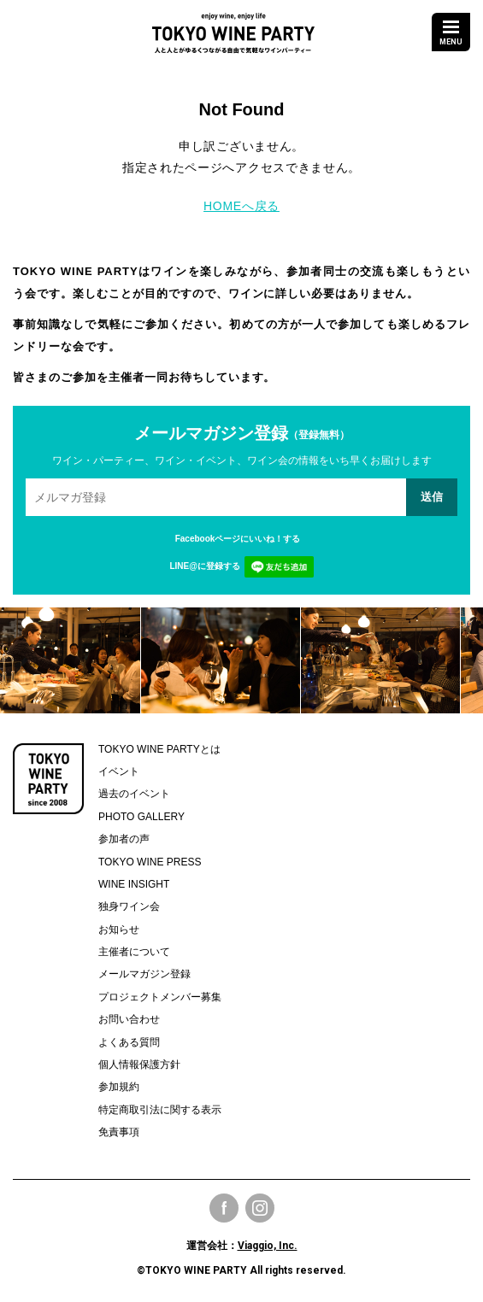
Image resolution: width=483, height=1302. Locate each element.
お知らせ (118, 929)
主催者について (134, 952)
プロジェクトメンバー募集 (159, 997)
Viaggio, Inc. (267, 1246)
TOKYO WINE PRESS (149, 862)
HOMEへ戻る (241, 206)
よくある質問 (129, 1042)
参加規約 (118, 1087)
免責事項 (118, 1132)
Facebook (224, 1208)
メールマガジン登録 (144, 974)
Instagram (259, 1208)
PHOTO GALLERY (141, 817)
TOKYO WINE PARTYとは (159, 749)
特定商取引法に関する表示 (159, 1110)
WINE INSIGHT (133, 884)
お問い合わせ (129, 1019)
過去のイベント (134, 794)
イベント (118, 771)
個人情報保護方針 (139, 1064)
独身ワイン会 (129, 906)
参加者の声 (124, 839)
